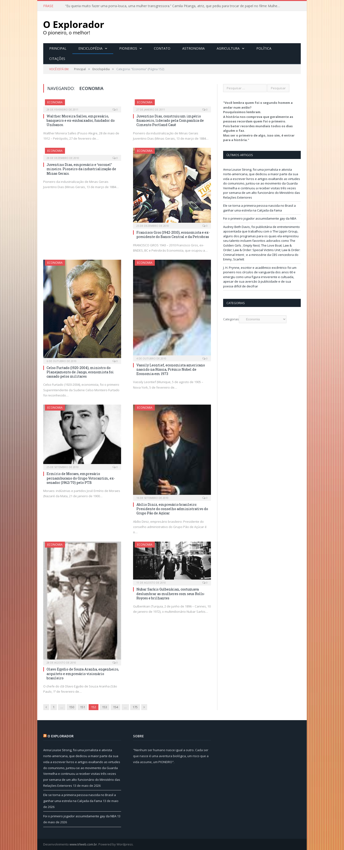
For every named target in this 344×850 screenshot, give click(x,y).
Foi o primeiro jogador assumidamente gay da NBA (259, 218)
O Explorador (61, 736)
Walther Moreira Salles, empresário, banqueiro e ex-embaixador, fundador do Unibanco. (81, 120)
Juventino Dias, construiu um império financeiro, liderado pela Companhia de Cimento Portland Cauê (170, 120)
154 (115, 707)
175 (135, 707)
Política (263, 48)
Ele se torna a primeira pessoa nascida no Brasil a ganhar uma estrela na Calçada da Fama (259, 207)
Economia (55, 102)
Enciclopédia (90, 48)
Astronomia (193, 48)
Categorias (231, 319)
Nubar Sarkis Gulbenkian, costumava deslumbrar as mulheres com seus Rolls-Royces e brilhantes (170, 593)
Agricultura (228, 48)
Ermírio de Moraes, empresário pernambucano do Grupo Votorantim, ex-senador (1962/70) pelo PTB (81, 478)
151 (82, 707)
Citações (57, 58)
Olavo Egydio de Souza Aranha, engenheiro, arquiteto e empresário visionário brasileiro (83, 673)
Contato (162, 48)
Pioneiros (128, 48)
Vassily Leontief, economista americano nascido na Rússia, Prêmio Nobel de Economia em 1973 (170, 369)
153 (104, 707)
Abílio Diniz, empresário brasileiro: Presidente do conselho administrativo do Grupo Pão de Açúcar (172, 508)
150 (71, 707)
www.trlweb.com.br (83, 844)
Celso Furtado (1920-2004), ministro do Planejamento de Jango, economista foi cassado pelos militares (80, 372)
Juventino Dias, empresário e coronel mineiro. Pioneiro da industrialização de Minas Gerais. (81, 168)
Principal (57, 48)
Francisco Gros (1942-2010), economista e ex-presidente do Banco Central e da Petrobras (173, 234)
